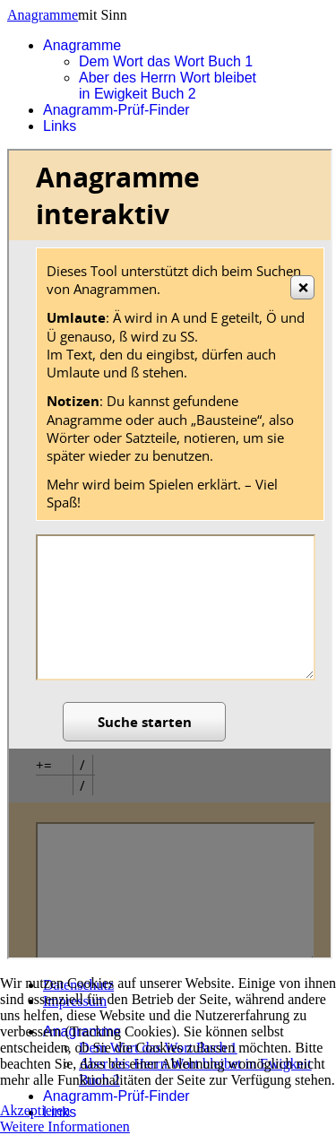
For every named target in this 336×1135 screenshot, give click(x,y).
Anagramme (42, 14)
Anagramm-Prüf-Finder (116, 109)
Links (59, 126)
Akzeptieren (35, 1110)
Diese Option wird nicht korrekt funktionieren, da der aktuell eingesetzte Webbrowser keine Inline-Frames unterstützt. (169, 554)
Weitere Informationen (65, 1126)
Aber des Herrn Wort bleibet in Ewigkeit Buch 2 (167, 85)
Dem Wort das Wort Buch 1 (166, 61)
